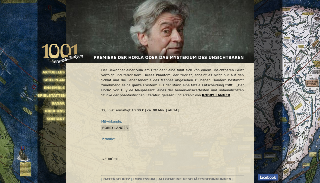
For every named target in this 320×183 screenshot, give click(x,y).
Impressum (144, 179)
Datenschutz (117, 179)
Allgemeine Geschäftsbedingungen (194, 179)
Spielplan (54, 80)
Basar (58, 103)
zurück (111, 159)
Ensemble (54, 88)
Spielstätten (51, 96)
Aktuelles (53, 72)
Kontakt (55, 119)
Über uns (55, 111)
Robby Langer (115, 128)
